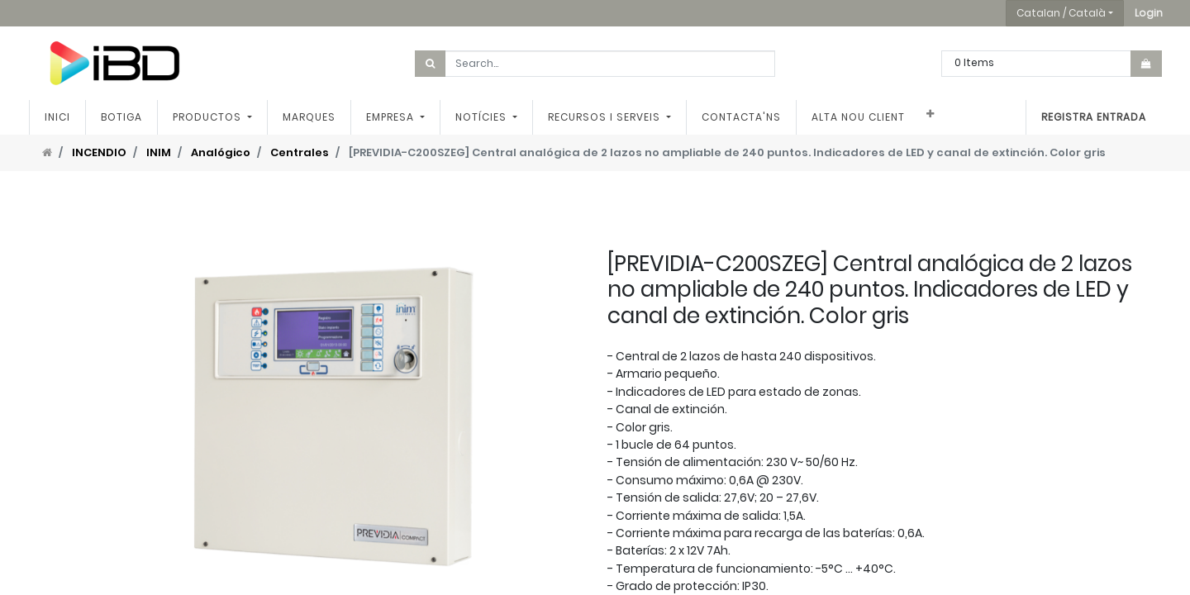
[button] (1148, 13)
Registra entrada (1093, 117)
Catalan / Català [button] (1061, 13)
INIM (158, 152)
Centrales (299, 152)
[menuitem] (57, 117)
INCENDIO (99, 152)
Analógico (220, 152)
